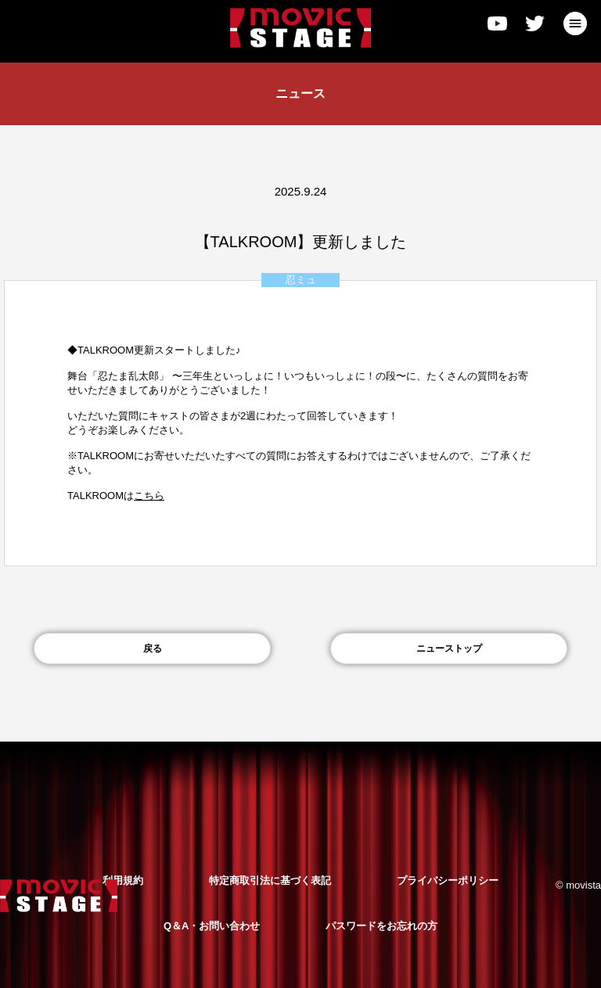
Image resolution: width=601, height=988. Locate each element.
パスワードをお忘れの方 (381, 926)
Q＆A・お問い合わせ (212, 926)
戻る (152, 648)
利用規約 (123, 880)
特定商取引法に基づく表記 (270, 880)
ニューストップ (449, 648)
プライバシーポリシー (447, 880)
